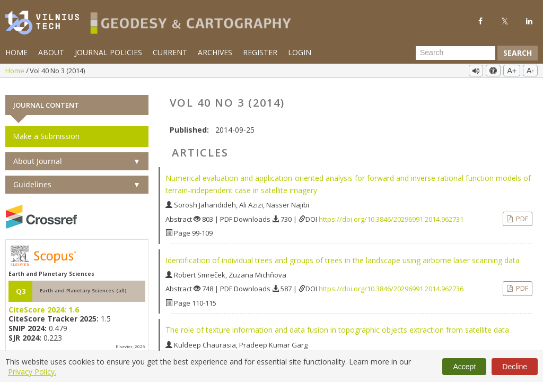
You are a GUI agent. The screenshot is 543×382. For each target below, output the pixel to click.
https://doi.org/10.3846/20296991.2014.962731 (391, 211)
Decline (514, 366)
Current (170, 52)
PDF (521, 210)
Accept (464, 366)
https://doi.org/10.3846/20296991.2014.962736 (391, 281)
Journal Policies (108, 52)
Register (260, 52)
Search (517, 53)
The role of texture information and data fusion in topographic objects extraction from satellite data (337, 322)
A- (530, 70)
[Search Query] (455, 53)
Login (299, 52)
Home (16, 52)
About (51, 52)
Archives (215, 52)
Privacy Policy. (32, 372)
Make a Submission (46, 129)
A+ (511, 70)
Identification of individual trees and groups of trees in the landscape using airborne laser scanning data (342, 252)
